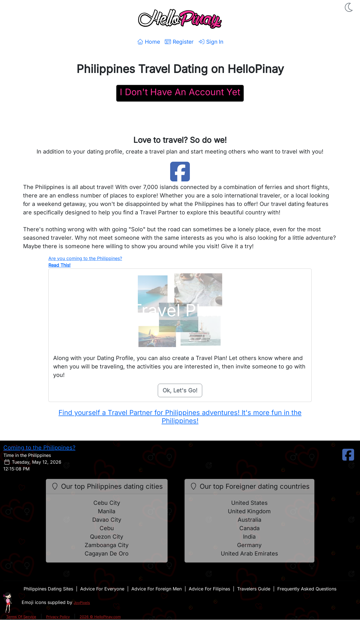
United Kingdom (249, 511)
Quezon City (106, 536)
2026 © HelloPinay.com (100, 616)
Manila (106, 511)
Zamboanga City (107, 545)
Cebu (107, 528)
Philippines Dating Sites (48, 589)
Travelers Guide (253, 589)
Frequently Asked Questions (306, 589)
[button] (349, 7)
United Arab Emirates (249, 553)
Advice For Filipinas (209, 589)
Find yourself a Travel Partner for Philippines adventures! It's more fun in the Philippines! (180, 416)
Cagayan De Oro (107, 553)
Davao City (106, 519)
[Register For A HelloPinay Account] (180, 93)
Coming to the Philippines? (39, 447)
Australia (249, 519)
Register (179, 41)
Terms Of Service (21, 616)
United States (249, 502)
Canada (249, 528)
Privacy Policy (58, 616)
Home (148, 41)
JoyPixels (82, 602)
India (249, 536)
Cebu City (106, 502)
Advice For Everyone (102, 589)
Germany (249, 545)
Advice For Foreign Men (156, 589)
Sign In (210, 41)
